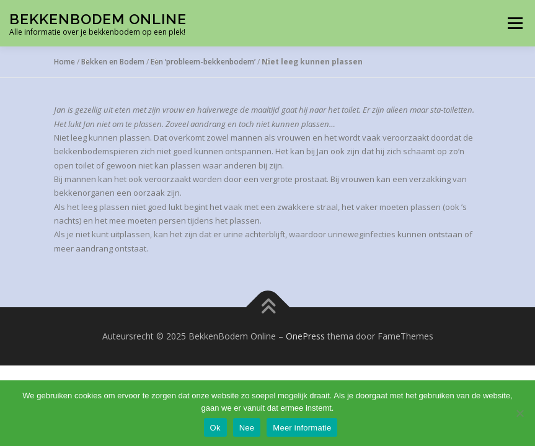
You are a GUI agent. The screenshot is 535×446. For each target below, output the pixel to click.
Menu (515, 22)
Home (64, 61)
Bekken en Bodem (112, 61)
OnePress (305, 336)
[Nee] (519, 413)
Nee (247, 427)
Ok (215, 427)
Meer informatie (302, 427)
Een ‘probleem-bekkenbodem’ (203, 61)
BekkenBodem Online (98, 19)
